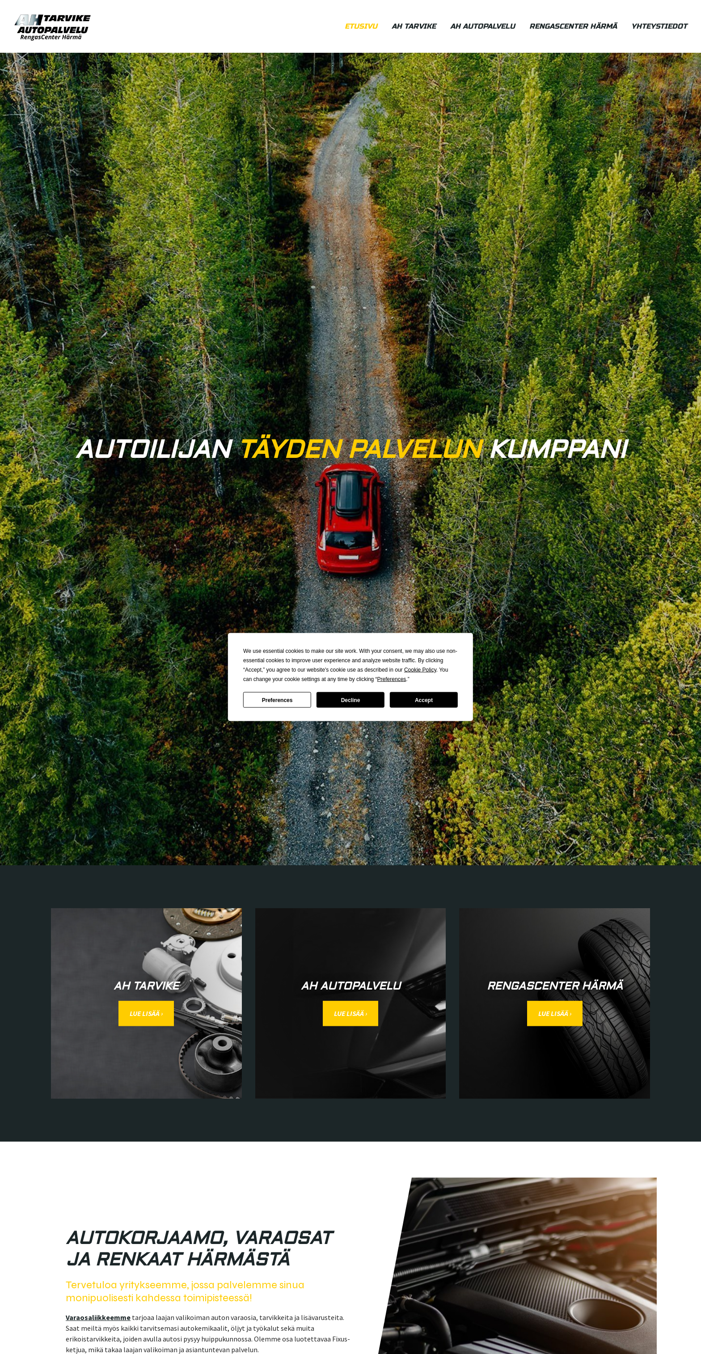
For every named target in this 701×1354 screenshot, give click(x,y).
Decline (350, 700)
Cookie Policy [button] (420, 670)
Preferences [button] (391, 679)
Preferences (277, 700)
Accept (424, 700)
